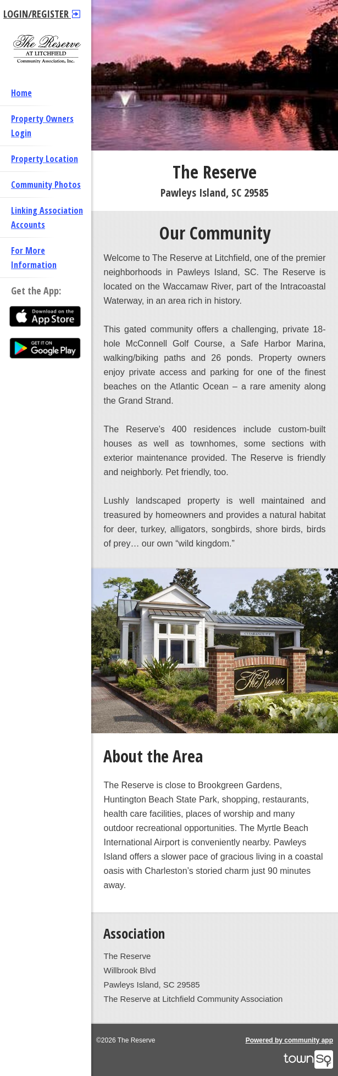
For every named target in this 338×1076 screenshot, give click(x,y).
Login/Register (41, 13)
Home (21, 93)
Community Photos (46, 185)
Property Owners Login (42, 126)
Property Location (44, 159)
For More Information (34, 257)
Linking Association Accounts (47, 217)
